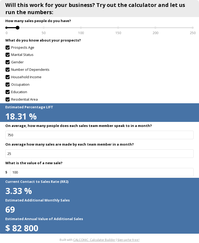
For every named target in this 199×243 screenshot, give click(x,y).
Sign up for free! (128, 239)
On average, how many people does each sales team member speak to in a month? (78, 125)
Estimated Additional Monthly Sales (37, 200)
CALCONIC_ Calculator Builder (94, 239)
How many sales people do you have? (38, 20)
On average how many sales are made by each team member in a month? (69, 144)
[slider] (17, 28)
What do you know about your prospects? (43, 40)
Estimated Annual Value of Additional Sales (44, 218)
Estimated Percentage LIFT (29, 107)
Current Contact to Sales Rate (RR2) (36, 181)
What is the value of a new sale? (34, 162)
